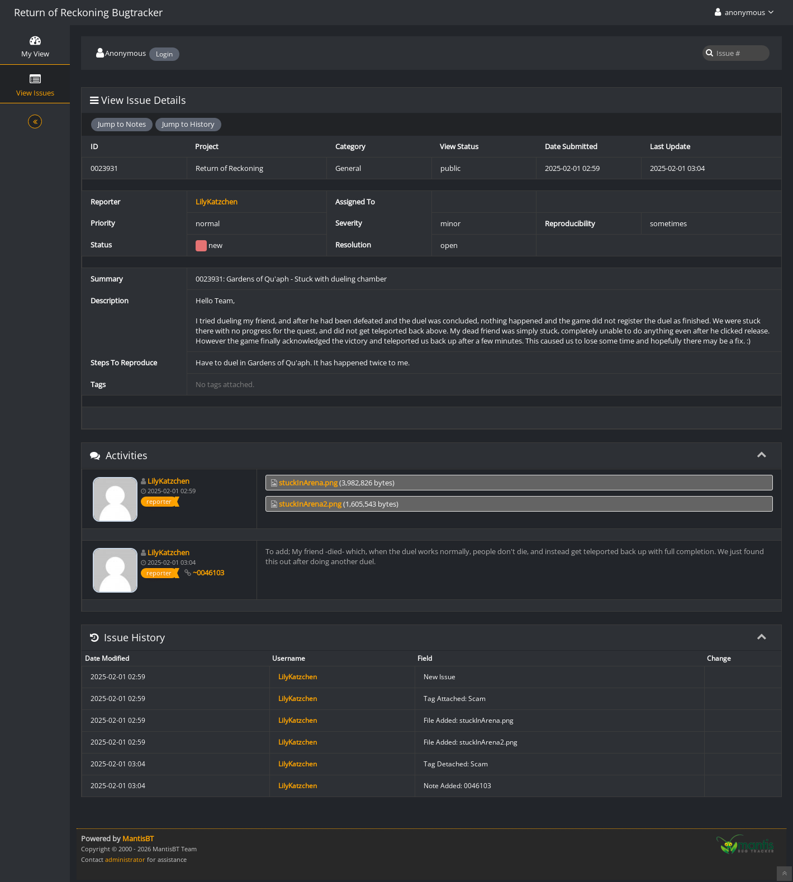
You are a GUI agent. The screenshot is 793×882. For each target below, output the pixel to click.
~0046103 (208, 573)
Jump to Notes (122, 124)
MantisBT (138, 838)
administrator (125, 859)
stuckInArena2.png (310, 504)
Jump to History (188, 124)
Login (164, 54)
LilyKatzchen (217, 202)
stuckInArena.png (308, 483)
